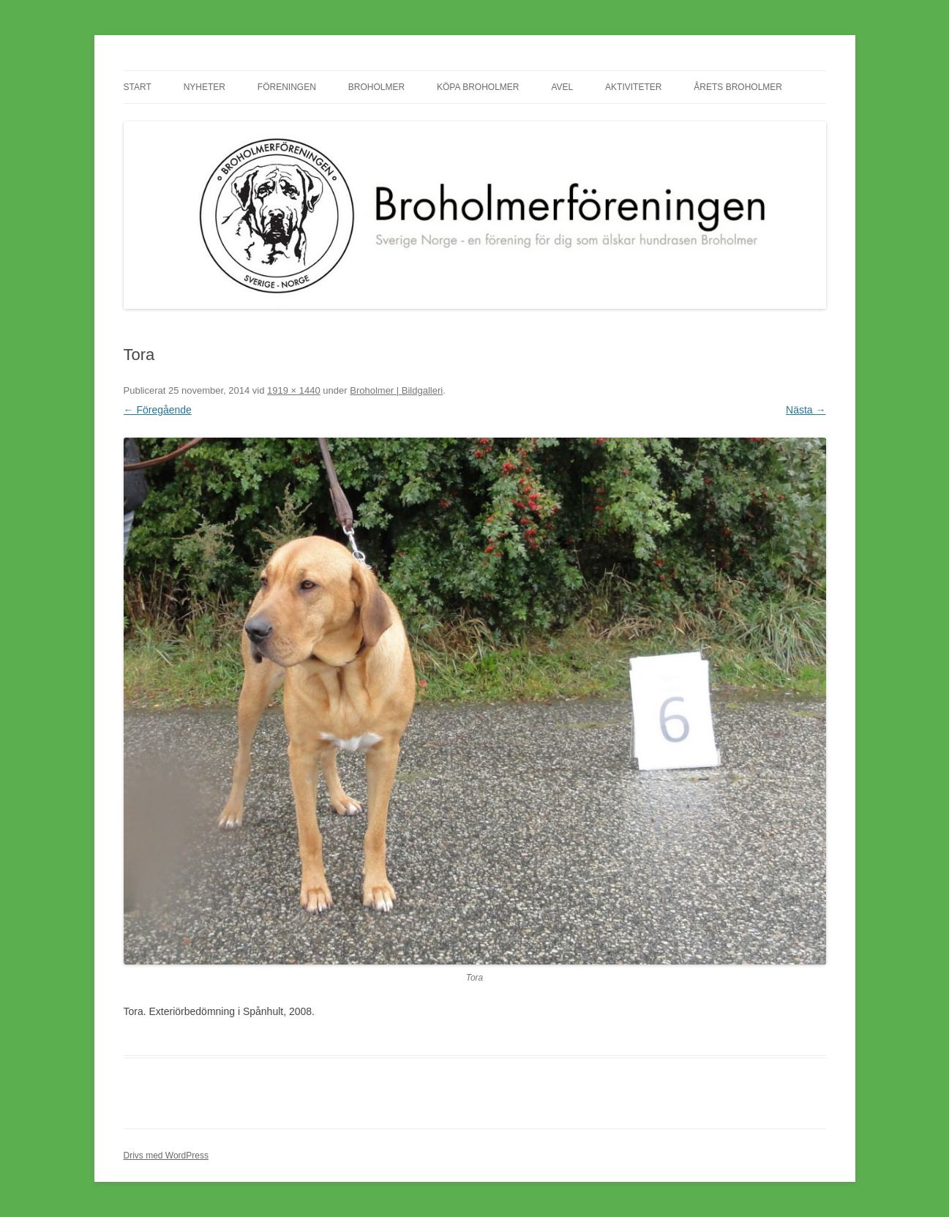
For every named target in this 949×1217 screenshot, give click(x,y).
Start (137, 87)
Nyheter (204, 87)
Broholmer (376, 87)
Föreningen (287, 87)
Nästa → (805, 410)
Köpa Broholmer (478, 87)
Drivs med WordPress (166, 1155)
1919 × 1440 (293, 390)
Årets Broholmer (738, 87)
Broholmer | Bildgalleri (396, 390)
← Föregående (158, 410)
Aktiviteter (633, 87)
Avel (562, 87)
